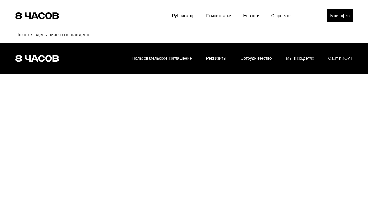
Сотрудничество (256, 58)
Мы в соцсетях (300, 58)
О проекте (281, 15)
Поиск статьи (219, 15)
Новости (251, 15)
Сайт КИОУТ (340, 58)
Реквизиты (216, 58)
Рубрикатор (183, 15)
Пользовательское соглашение (162, 58)
